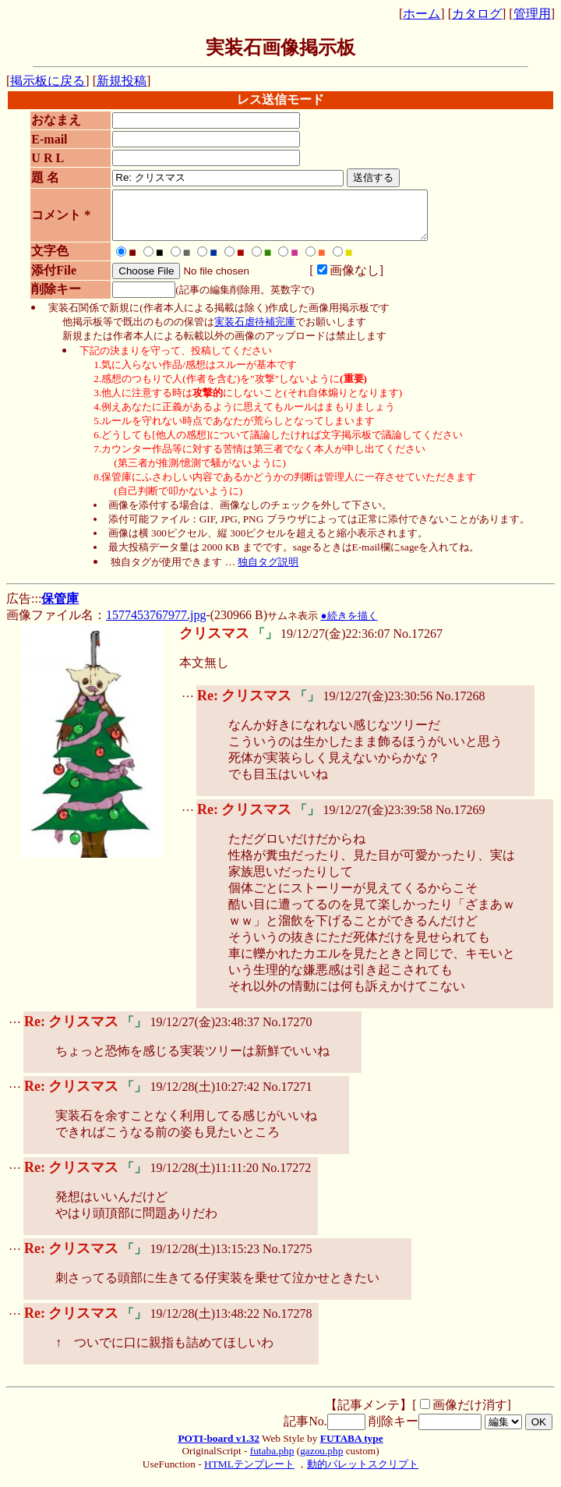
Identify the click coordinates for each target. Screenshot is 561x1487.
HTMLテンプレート (249, 1473)
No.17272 (287, 1177)
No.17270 (287, 1031)
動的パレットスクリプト (362, 1473)
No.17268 (460, 705)
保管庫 (60, 607)
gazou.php (321, 1460)
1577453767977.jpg (156, 624)
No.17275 (287, 1258)
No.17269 (460, 819)
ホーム (421, 13)
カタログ (477, 13)
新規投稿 (121, 80)
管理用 (532, 13)
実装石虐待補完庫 (254, 331)
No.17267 (418, 643)
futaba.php (272, 1460)
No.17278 (287, 1322)
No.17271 (287, 1096)
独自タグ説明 (268, 571)
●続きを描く (348, 625)
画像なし (340, 279)
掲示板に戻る (47, 80)
